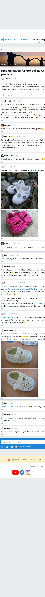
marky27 (6, 286)
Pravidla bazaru (36, 460)
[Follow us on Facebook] (22, 472)
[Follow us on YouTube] (15, 472)
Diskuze (4, 64)
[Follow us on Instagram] (29, 472)
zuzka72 (6, 259)
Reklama (33, 467)
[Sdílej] (11, 95)
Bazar (24, 39)
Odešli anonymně (23, 447)
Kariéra (42, 467)
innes (4, 247)
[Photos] (7, 447)
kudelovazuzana (8, 317)
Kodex (25, 460)
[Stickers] (11, 447)
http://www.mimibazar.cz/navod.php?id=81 (20, 289)
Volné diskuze (14, 64)
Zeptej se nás (15, 460)
